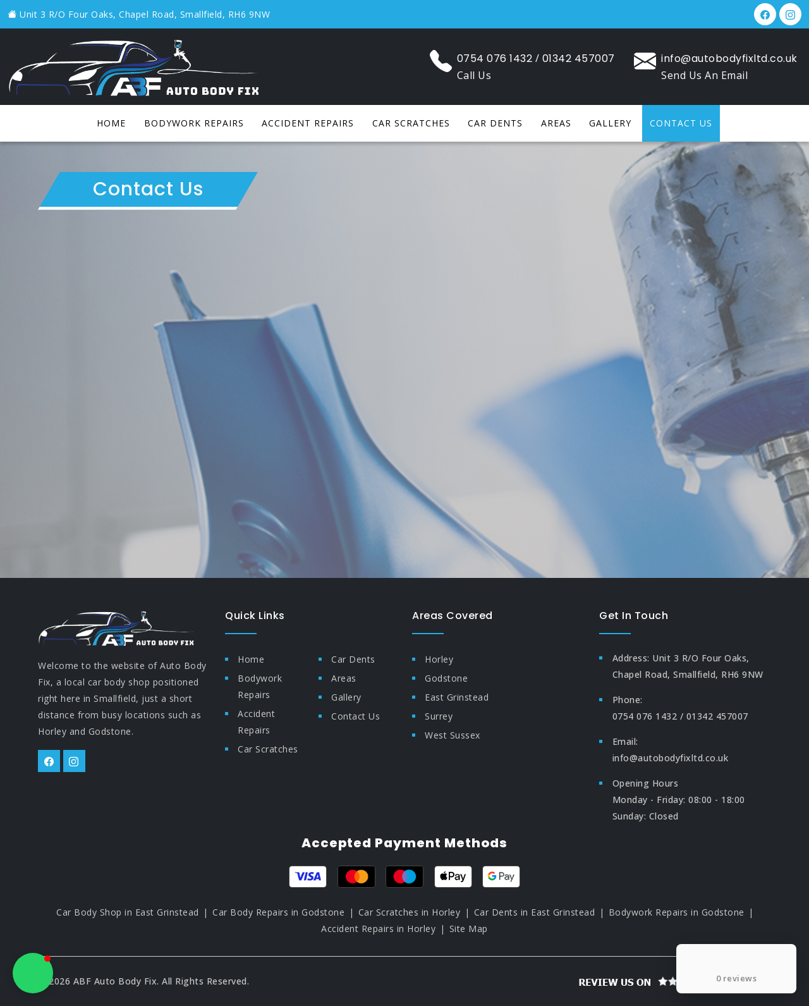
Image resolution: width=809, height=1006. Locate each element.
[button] (33, 973)
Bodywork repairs (194, 123)
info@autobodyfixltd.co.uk (729, 58)
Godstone (446, 678)
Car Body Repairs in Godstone (278, 912)
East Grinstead (457, 697)
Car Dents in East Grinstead (534, 912)
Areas (556, 123)
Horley (439, 659)
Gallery (610, 123)
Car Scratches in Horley (409, 912)
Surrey (439, 716)
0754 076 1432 (495, 58)
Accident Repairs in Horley (378, 929)
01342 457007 (578, 58)
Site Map (468, 929)
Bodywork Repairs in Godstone (677, 912)
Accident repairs (308, 123)
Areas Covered (452, 615)
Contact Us (681, 123)
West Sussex (452, 735)
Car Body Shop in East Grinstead (127, 912)
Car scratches (411, 123)
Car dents (495, 123)
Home (111, 123)
